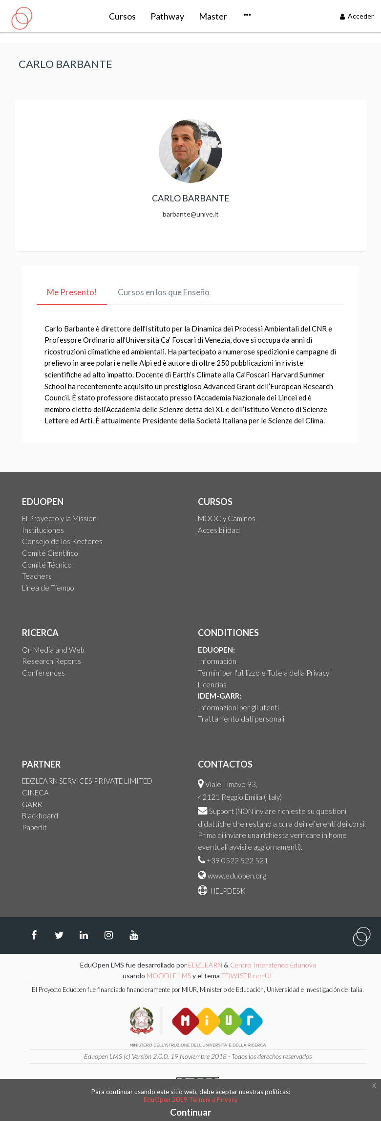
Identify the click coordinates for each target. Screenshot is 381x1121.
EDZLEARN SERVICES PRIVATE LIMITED (87, 780)
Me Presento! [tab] (72, 292)
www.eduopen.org (237, 875)
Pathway (125, 16)
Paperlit (34, 827)
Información (217, 661)
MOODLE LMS (169, 975)
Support (221, 811)
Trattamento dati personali (241, 718)
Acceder (357, 16)
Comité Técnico (47, 564)
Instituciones (43, 530)
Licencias (212, 684)
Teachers (37, 575)
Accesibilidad (219, 530)
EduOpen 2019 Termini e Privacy (191, 1099)
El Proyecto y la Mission (59, 518)
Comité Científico (50, 553)
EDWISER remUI (247, 975)
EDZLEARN (205, 965)
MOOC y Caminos (226, 518)
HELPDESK (227, 890)
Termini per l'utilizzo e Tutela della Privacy (263, 672)
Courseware (223, 16)
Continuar (191, 1112)
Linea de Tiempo (48, 587)
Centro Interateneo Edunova (273, 965)
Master (170, 16)
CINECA (35, 792)
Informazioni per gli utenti (238, 707)
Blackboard (40, 815)
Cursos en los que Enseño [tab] (164, 292)
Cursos (79, 16)
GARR (32, 804)
